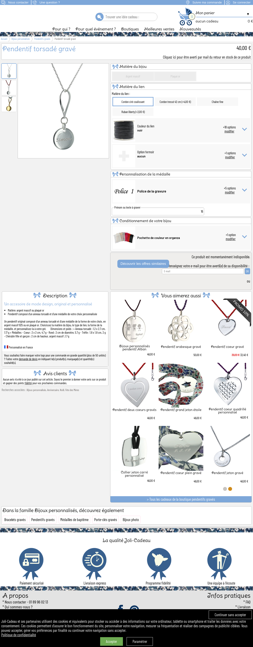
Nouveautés (190, 35)
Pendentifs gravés (43, 526)
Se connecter (242, 2)
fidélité (28, 390)
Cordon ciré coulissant (132, 109)
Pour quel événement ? (96, 35)
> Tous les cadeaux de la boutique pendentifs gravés (181, 506)
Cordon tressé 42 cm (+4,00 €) (175, 109)
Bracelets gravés (15, 526)
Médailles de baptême (74, 526)
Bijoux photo (131, 526)
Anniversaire (53, 397)
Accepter (111, 641)
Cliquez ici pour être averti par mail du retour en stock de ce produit (207, 64)
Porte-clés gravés (105, 526)
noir (140, 137)
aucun (141, 163)
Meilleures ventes (159, 35)
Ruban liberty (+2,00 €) (133, 119)
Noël (62, 397)
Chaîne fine (217, 109)
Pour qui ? (61, 35)
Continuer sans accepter (230, 614)
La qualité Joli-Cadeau (126, 547)
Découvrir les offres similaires (143, 271)
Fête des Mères (72, 397)
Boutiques (130, 35)
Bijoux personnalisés (36, 397)
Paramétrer (140, 641)
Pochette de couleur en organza (158, 245)
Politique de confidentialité (18, 635)
